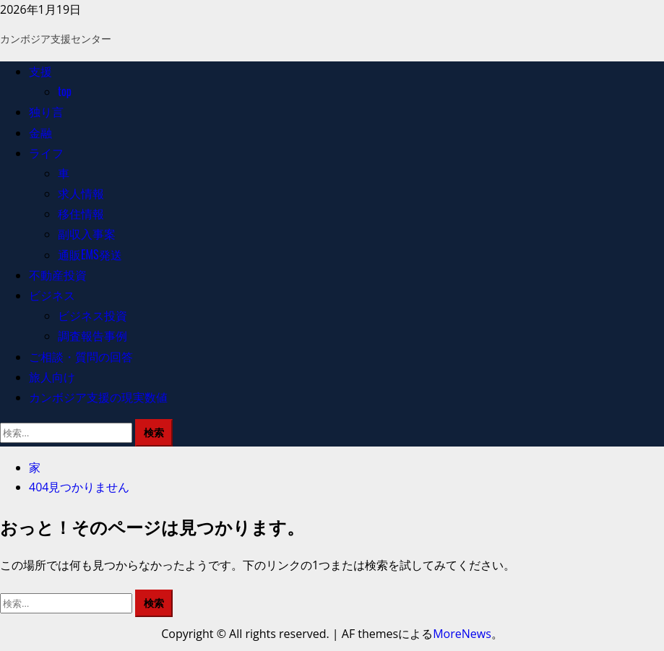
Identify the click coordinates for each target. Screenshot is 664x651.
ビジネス (52, 294)
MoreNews (462, 634)
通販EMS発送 (90, 254)
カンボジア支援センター (55, 38)
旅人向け (52, 376)
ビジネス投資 (92, 315)
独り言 (46, 111)
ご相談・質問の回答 (81, 356)
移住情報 (81, 213)
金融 (40, 132)
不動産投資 (58, 274)
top (65, 91)
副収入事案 (87, 233)
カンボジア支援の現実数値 (98, 396)
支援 (40, 70)
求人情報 (81, 193)
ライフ (46, 152)
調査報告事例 (92, 335)
